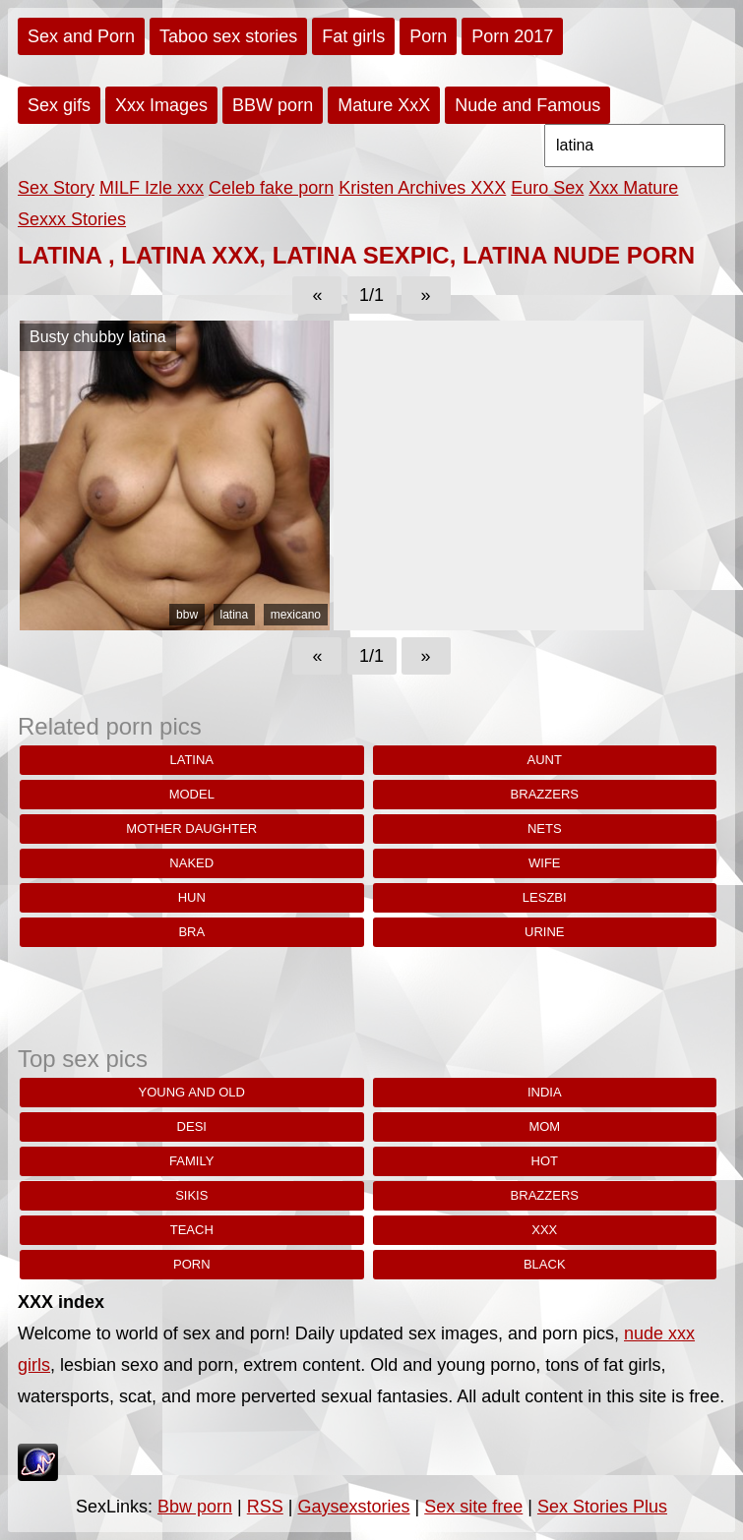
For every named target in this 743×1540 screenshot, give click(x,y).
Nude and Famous (527, 105)
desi (192, 1126)
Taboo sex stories (228, 36)
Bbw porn (194, 1506)
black (545, 1264)
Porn (428, 36)
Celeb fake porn (271, 188)
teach (192, 1229)
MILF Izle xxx (151, 188)
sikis (191, 1195)
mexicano (296, 615)
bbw (187, 615)
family (191, 1161)
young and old (192, 1092)
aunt (544, 759)
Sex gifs (59, 105)
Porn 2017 (512, 36)
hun (192, 897)
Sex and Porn (81, 36)
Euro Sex (547, 188)
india (544, 1092)
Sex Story (56, 188)
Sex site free (473, 1506)
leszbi (545, 897)
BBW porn (272, 105)
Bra (191, 931)
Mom (544, 1126)
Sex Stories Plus (602, 1506)
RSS (265, 1506)
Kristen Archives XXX (422, 188)
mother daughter (191, 828)
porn (192, 1264)
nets (544, 828)
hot (544, 1161)
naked (191, 863)
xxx (544, 1229)
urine (544, 931)
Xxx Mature (633, 188)
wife (544, 863)
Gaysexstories (353, 1506)
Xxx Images (161, 105)
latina (234, 615)
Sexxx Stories (72, 219)
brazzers (545, 794)
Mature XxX (384, 105)
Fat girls (353, 36)
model (192, 794)
